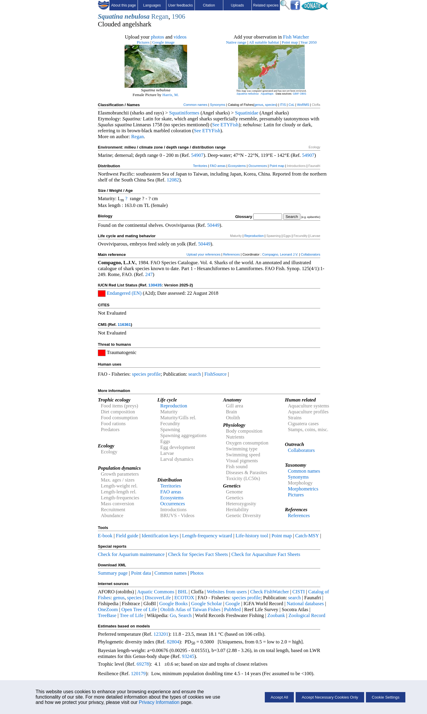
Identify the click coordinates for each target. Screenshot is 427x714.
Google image (163, 42)
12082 (173, 180)
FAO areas (218, 166)
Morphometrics (303, 489)
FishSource (215, 374)
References (231, 254)
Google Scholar (206, 603)
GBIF (296, 93)
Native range (236, 42)
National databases (305, 603)
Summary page (113, 573)
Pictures (143, 42)
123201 (161, 634)
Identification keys (160, 535)
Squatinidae (246, 113)
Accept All (279, 697)
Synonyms (217, 104)
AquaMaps (267, 93)
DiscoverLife (158, 597)
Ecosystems (237, 166)
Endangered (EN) (124, 293)
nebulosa (137, 16)
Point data (141, 573)
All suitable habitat (264, 42)
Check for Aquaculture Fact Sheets (265, 554)
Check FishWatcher (269, 592)
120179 (138, 673)
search (194, 374)
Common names (195, 104)
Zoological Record (307, 615)
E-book (105, 535)
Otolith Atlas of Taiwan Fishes (190, 609)
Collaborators (310, 254)
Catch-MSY (307, 535)
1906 (178, 16)
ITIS (283, 104)
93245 (188, 656)
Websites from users (227, 592)
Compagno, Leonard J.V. (280, 254)
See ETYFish (225, 125)
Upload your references (203, 254)
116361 (124, 324)
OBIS (303, 93)
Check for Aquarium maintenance (131, 554)
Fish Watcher (296, 37)
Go (173, 615)
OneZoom (108, 609)
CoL (291, 104)
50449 (213, 225)
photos (157, 37)
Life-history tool (251, 535)
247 (149, 274)
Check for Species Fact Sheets (198, 554)
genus (258, 104)
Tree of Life (132, 615)
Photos (196, 573)
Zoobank (276, 615)
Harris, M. (170, 95)
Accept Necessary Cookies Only (330, 697)
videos (180, 37)
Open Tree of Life (139, 609)
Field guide (127, 535)
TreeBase (107, 615)
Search (185, 615)
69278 (143, 664)
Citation (209, 5)
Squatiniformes (184, 113)
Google (232, 603)
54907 (197, 155)
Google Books (173, 603)
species (270, 104)
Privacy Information (159, 702)
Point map (290, 42)
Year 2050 (308, 42)
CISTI (298, 592)
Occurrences (257, 166)
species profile (146, 374)
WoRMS (303, 104)
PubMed (232, 609)
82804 (173, 642)
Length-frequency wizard (207, 535)
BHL (183, 592)
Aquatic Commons (155, 592)
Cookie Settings (385, 697)
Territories (200, 166)
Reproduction (254, 236)
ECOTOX (184, 597)
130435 (154, 285)
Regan (159, 16)
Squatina (110, 16)
